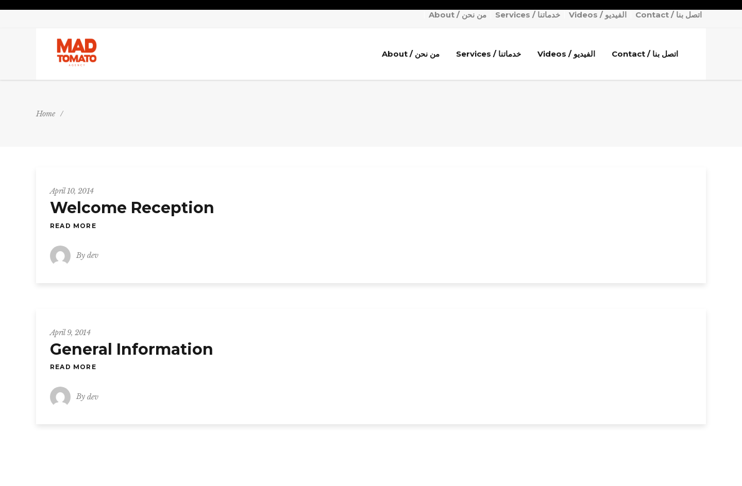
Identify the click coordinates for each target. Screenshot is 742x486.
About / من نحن (457, 15)
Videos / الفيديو (598, 15)
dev (92, 255)
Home (45, 113)
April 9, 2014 (70, 332)
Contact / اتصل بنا (668, 15)
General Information (131, 349)
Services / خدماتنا (527, 15)
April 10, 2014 (71, 191)
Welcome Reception (132, 207)
